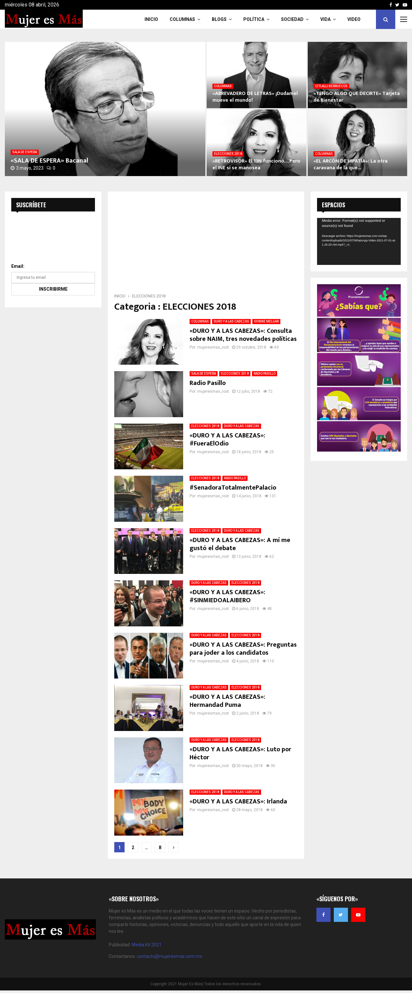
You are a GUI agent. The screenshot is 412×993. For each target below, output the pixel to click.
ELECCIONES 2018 (228, 153)
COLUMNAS (182, 19)
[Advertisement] (206, 244)
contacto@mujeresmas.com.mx (169, 956)
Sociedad (292, 19)
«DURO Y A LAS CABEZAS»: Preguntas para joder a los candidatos (243, 648)
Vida (325, 19)
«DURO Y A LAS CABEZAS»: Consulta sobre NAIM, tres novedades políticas (243, 334)
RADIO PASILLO (265, 373)
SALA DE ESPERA (24, 152)
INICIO (151, 19)
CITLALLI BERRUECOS (331, 86)
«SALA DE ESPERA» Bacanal (49, 160)
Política (253, 19)
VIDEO (353, 19)
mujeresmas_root (213, 347)
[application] (359, 241)
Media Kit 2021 (147, 944)
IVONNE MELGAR (266, 321)
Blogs (219, 19)
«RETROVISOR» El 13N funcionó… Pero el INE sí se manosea (256, 164)
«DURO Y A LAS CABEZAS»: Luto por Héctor (240, 753)
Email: (17, 266)
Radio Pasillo (208, 383)
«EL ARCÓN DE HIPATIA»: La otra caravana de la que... (351, 164)
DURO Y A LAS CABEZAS (231, 321)
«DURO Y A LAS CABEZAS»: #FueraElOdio (227, 439)
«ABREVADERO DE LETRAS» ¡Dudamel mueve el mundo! (255, 97)
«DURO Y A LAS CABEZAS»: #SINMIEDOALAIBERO (227, 596)
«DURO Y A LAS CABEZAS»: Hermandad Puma (227, 700)
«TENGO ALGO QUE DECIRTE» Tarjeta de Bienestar (357, 97)
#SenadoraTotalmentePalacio (233, 487)
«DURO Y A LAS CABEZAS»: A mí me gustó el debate (240, 544)
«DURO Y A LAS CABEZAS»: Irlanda (238, 801)
